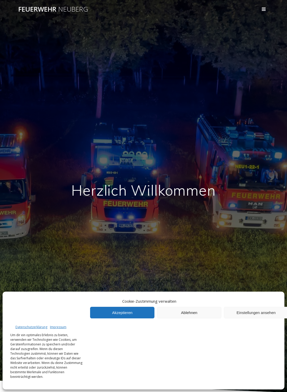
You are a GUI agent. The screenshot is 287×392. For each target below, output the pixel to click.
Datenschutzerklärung (31, 327)
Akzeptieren (122, 312)
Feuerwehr (53, 9)
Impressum (58, 327)
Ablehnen (189, 312)
